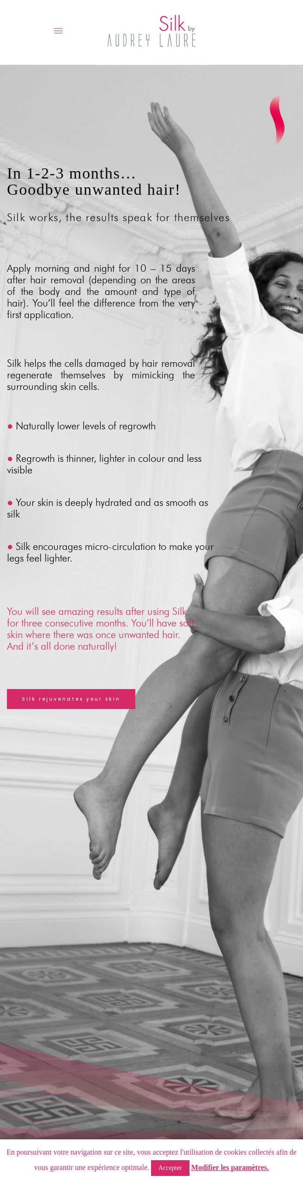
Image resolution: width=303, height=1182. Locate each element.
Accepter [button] (170, 1167)
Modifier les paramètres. (230, 1167)
